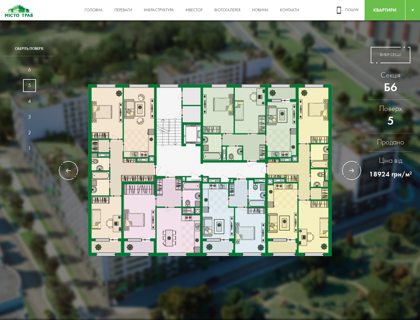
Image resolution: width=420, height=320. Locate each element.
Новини (260, 10)
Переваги (123, 10)
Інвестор (194, 10)
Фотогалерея (227, 10)
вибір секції (390, 55)
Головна (94, 10)
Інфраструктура (159, 10)
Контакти (289, 10)
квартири (384, 10)
